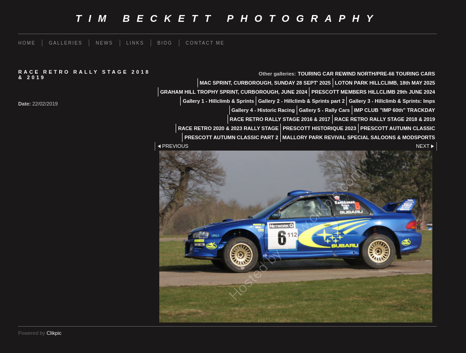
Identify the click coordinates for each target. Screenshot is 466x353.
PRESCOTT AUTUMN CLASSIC (397, 128)
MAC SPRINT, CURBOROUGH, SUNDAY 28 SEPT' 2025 (265, 83)
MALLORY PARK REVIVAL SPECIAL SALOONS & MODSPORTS (359, 137)
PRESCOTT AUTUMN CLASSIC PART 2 (231, 137)
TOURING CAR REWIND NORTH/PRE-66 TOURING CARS (366, 73)
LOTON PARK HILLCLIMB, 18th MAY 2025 (385, 83)
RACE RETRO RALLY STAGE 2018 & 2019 (384, 119)
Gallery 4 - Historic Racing (263, 110)
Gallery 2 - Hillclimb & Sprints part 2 (301, 101)
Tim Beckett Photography (228, 18)
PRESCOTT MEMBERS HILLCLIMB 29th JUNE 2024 (373, 92)
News (104, 42)
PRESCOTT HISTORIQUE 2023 (319, 128)
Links (135, 42)
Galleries (65, 42)
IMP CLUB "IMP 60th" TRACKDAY (394, 110)
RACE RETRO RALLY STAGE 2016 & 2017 (280, 119)
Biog (164, 42)
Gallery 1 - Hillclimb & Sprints (218, 101)
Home (26, 42)
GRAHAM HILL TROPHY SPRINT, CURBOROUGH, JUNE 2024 (233, 92)
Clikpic (53, 333)
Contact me (205, 42)
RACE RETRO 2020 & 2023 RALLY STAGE (228, 128)
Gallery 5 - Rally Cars (324, 110)
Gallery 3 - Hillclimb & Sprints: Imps (392, 101)
